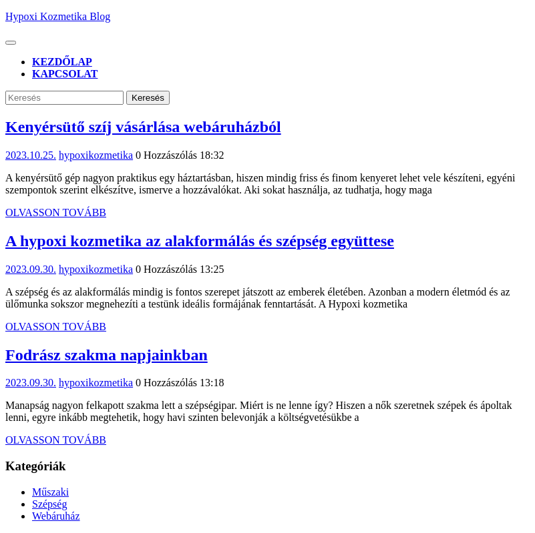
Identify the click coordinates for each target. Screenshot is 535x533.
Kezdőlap (62, 61)
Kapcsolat (65, 73)
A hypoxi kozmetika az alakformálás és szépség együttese (199, 240)
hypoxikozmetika (96, 155)
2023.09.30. (30, 269)
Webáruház (56, 516)
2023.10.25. (30, 155)
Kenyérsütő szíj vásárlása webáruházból (143, 126)
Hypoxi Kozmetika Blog (57, 16)
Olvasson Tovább (55, 212)
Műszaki (50, 492)
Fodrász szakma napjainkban (106, 355)
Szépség (49, 504)
